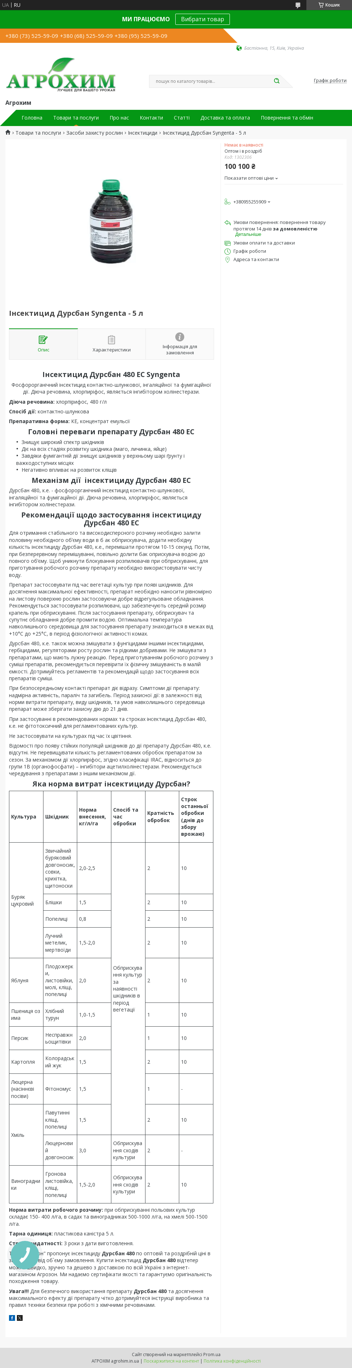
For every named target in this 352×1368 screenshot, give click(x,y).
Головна (32, 117)
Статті (182, 117)
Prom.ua (212, 1354)
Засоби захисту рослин (94, 133)
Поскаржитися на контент (171, 1361)
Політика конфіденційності (232, 1361)
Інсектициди (142, 133)
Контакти (151, 117)
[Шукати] (276, 81)
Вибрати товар (202, 19)
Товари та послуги (76, 117)
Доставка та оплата (225, 117)
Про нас (119, 117)
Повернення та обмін (287, 117)
